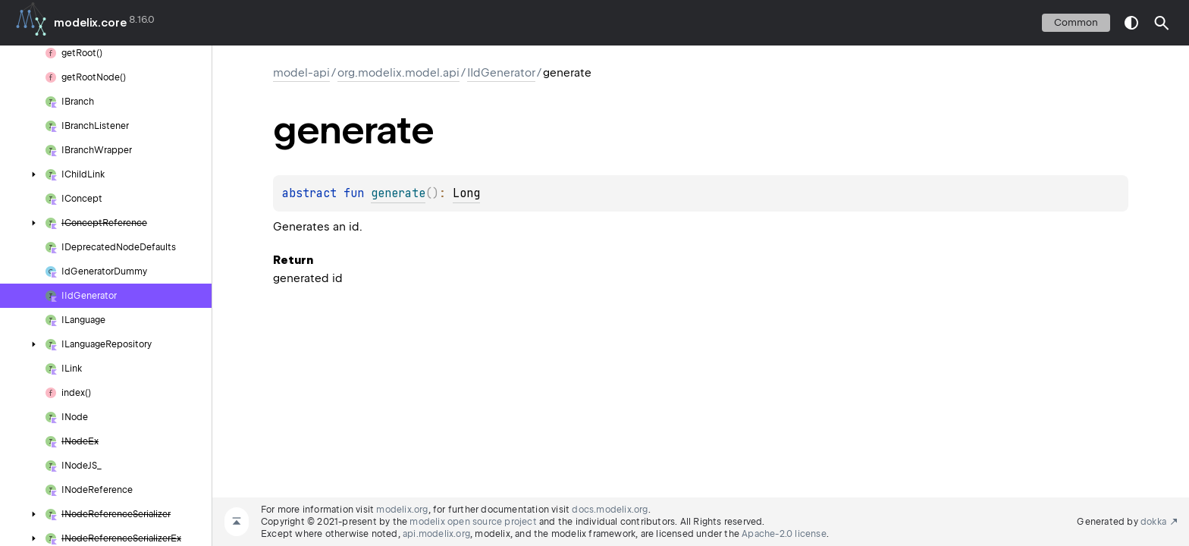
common (1076, 22)
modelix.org (402, 509)
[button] (1162, 23)
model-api (301, 73)
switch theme (1131, 23)
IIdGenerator (501, 73)
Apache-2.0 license (784, 534)
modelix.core (90, 23)
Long (466, 193)
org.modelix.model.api (398, 73)
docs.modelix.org (610, 509)
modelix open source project (472, 521)
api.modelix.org (436, 534)
